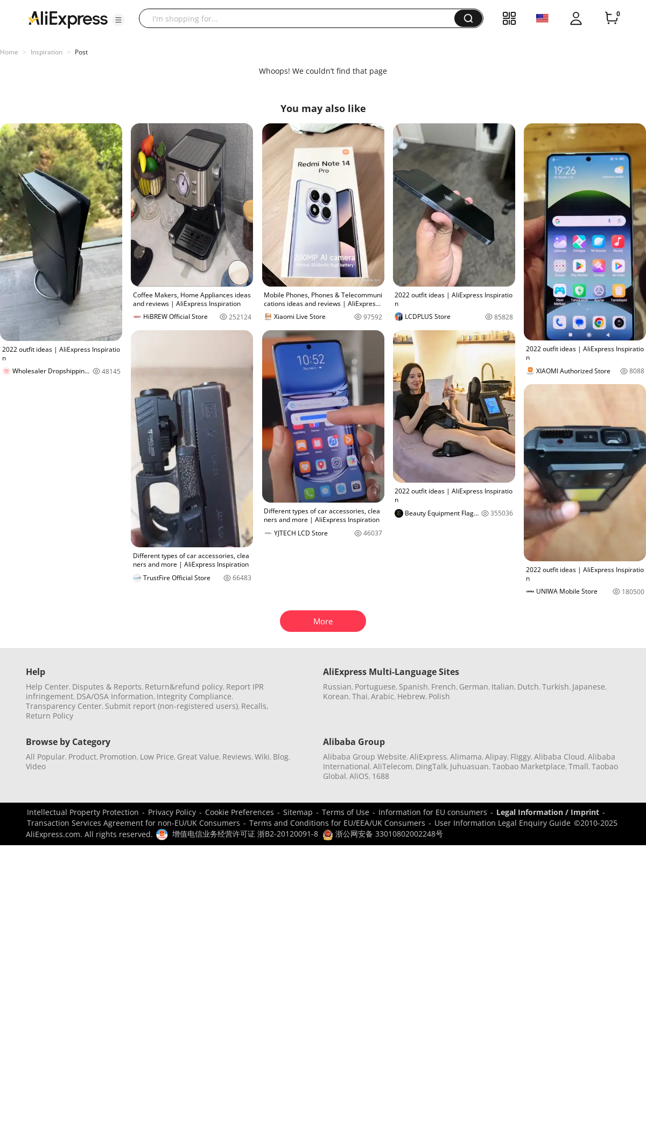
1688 (380, 776)
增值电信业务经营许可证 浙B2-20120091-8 (245, 833)
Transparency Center (64, 706)
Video (36, 766)
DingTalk (431, 766)
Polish (439, 696)
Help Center (47, 686)
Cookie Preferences (239, 812)
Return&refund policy (184, 686)
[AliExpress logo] (68, 19)
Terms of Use (345, 812)
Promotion (118, 756)
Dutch (528, 686)
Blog (281, 756)
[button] (118, 19)
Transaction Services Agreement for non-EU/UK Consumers (133, 823)
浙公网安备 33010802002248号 (382, 833)
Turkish (555, 686)
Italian (502, 686)
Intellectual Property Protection (83, 812)
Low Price (157, 756)
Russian (337, 686)
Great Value (198, 756)
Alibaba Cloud (559, 756)
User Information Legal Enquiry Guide (502, 823)
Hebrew (411, 696)
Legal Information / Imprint (547, 812)
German (473, 686)
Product (82, 756)
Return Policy (49, 716)
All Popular (45, 756)
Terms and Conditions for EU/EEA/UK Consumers (337, 823)
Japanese (588, 686)
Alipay (496, 756)
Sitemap (298, 812)
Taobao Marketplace (528, 766)
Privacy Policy (172, 812)
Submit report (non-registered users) (171, 706)
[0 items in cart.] (611, 18)
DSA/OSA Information (114, 696)
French (443, 686)
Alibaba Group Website (364, 756)
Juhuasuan (469, 766)
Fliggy (520, 756)
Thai (360, 696)
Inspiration (46, 52)
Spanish (413, 686)
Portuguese (375, 686)
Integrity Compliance (194, 696)
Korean (336, 696)
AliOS (359, 776)
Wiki (262, 756)
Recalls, (255, 706)
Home (9, 52)
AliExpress (428, 756)
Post (81, 52)
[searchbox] (300, 18)
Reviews (236, 756)
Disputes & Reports (107, 686)
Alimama (466, 756)
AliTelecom (392, 766)
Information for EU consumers (432, 812)
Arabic (382, 696)
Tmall (578, 766)
